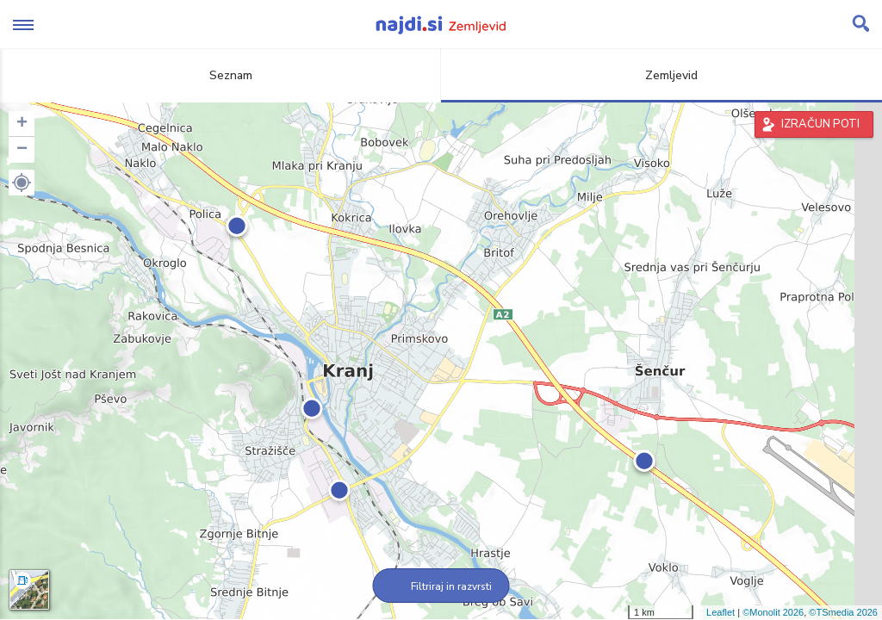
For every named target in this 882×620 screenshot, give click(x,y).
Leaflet (720, 612)
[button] (21, 182)
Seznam (220, 75)
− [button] (22, 150)
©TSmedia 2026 (843, 612)
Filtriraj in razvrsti (441, 586)
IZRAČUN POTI (820, 124)
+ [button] (22, 124)
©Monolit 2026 (773, 612)
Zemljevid (661, 75)
